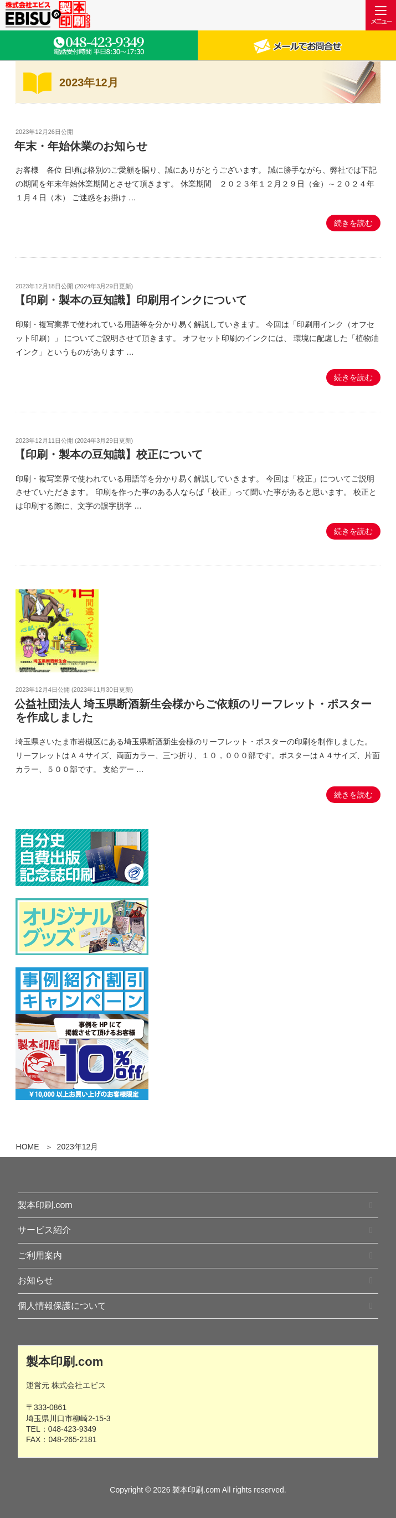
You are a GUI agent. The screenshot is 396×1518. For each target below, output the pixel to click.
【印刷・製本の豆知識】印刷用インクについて (130, 300)
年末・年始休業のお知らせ (80, 146)
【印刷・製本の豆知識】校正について (108, 454)
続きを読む (353, 223)
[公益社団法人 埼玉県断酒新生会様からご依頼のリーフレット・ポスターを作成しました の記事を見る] (57, 669)
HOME (27, 1146)
